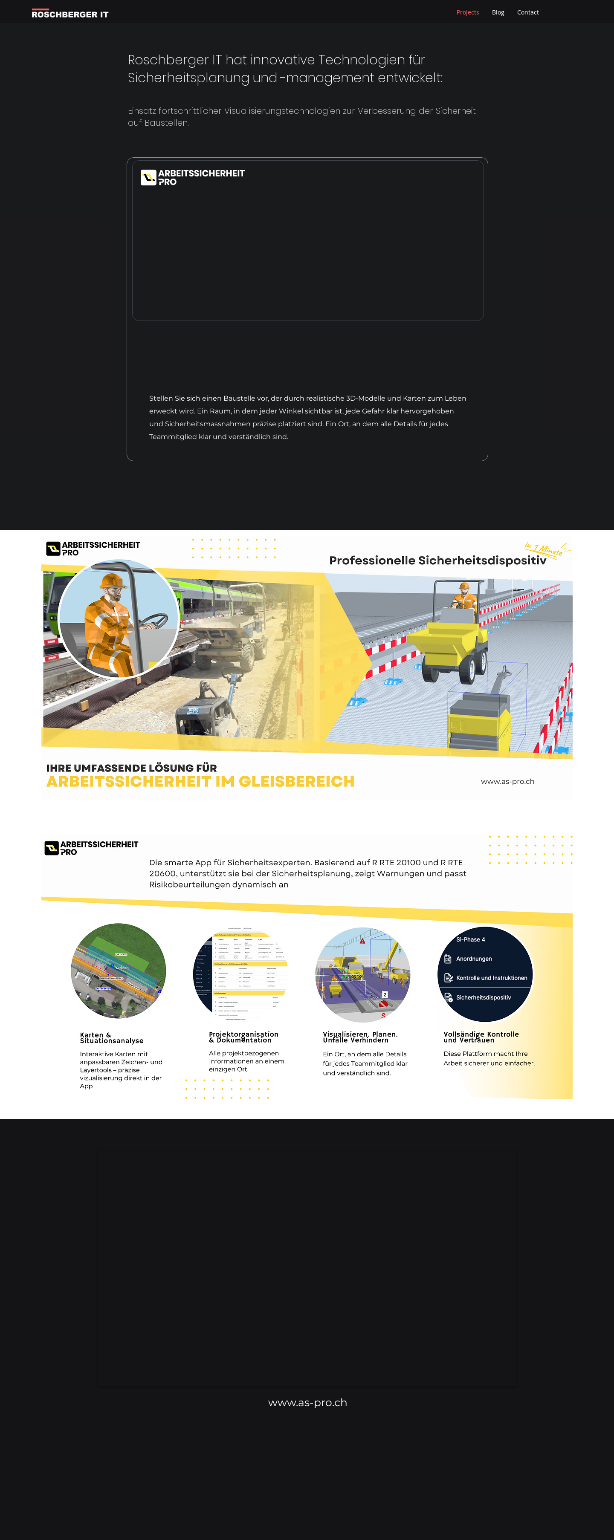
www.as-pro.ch (308, 1402)
